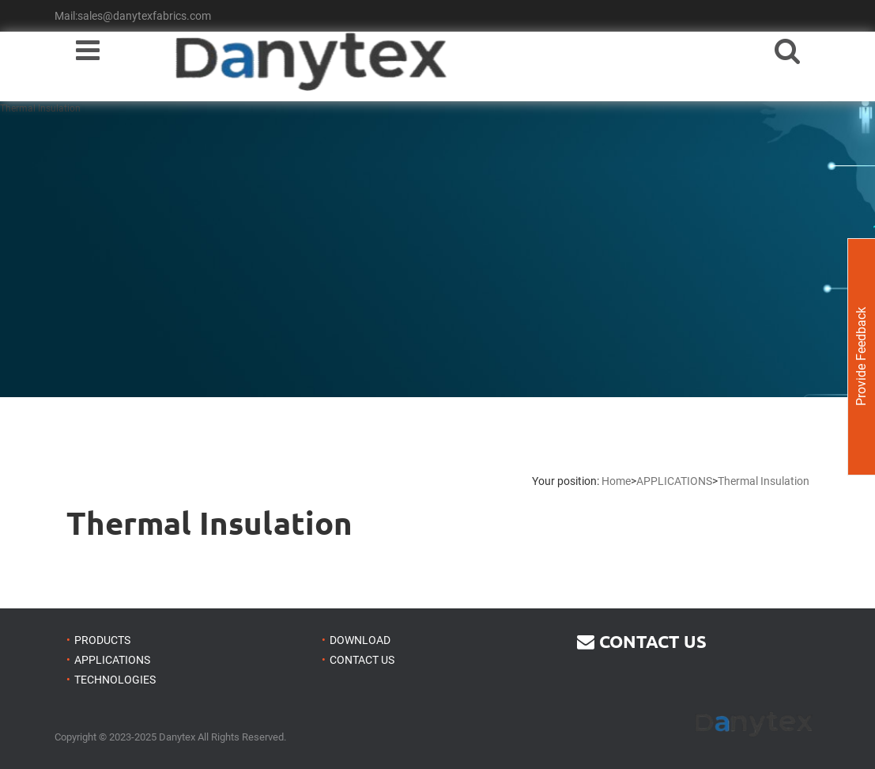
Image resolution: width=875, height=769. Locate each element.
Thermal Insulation (763, 481)
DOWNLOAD (360, 640)
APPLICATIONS (674, 481)
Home (616, 481)
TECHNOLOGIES (115, 679)
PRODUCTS (102, 640)
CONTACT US (362, 659)
